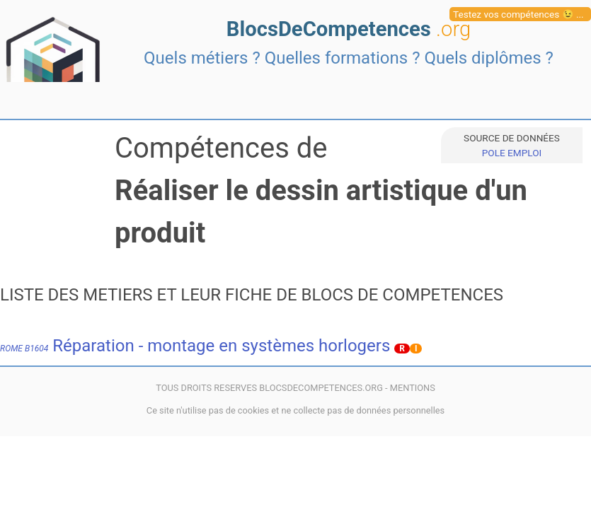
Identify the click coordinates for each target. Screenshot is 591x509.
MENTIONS (412, 387)
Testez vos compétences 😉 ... (518, 14)
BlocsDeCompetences (348, 29)
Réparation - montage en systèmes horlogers (195, 346)
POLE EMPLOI (511, 152)
